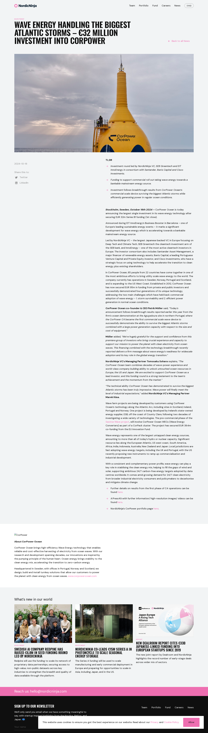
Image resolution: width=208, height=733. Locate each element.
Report (139, 665)
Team (132, 5)
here (156, 508)
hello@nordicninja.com (48, 710)
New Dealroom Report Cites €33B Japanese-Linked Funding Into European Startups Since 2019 (160, 672)
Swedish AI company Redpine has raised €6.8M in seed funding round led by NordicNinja (41, 672)
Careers (166, 5)
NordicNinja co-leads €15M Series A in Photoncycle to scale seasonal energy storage (103, 672)
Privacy (155, 722)
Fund (155, 5)
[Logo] (25, 7)
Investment (19, 19)
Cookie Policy (171, 722)
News (177, 5)
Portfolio (143, 5)
